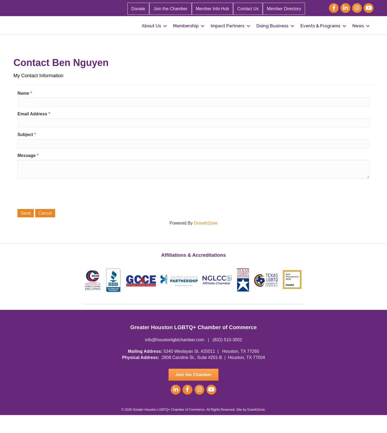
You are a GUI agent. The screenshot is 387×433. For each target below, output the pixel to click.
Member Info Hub (212, 8)
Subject (25, 152)
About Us (151, 35)
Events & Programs (320, 35)
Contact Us (248, 8)
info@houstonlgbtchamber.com (174, 357)
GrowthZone (205, 241)
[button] (193, 393)
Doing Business (272, 35)
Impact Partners (227, 35)
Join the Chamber (170, 8)
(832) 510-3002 (227, 357)
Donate (138, 8)
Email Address (32, 132)
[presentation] (58, 211)
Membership (186, 35)
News (358, 35)
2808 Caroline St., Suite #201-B (192, 375)
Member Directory (284, 8)
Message (26, 173)
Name (23, 111)
